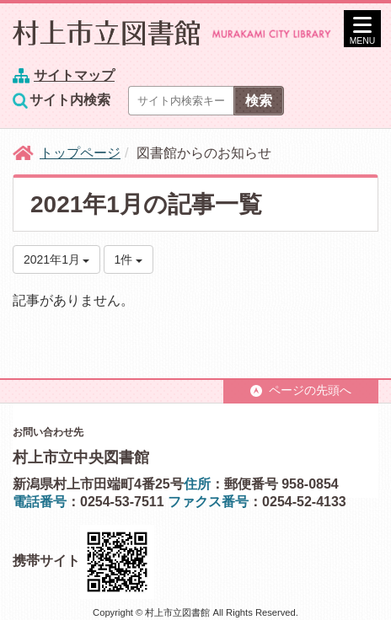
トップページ (80, 153)
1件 (129, 259)
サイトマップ (74, 75)
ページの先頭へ (300, 390)
